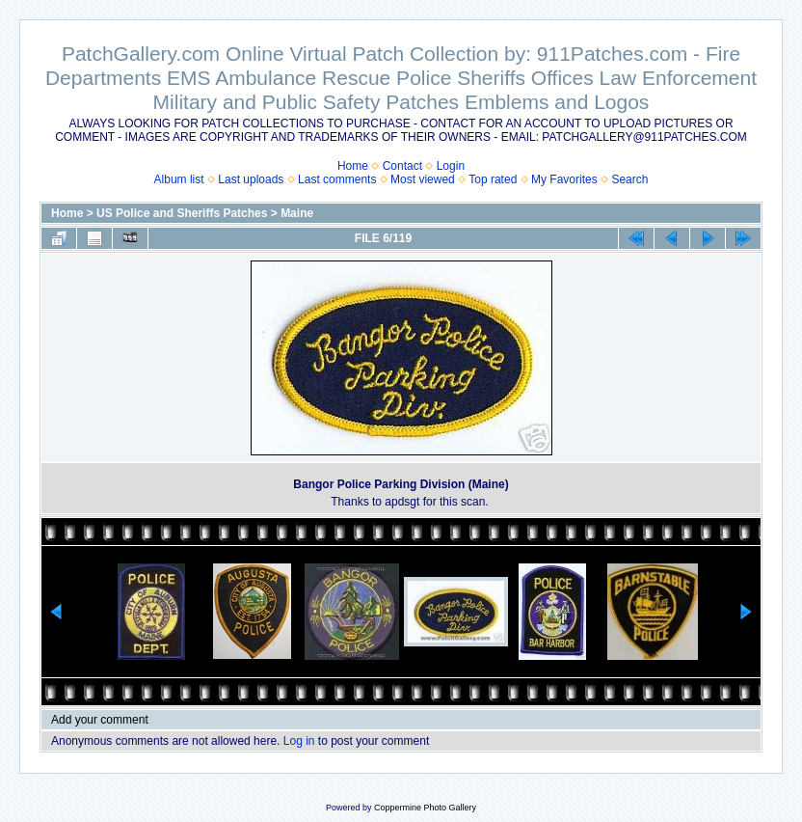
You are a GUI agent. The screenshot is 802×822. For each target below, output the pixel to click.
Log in (299, 741)
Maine (297, 213)
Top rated (492, 179)
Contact (402, 166)
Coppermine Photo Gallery (425, 807)
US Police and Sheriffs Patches (181, 213)
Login (451, 166)
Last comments (337, 179)
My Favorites (564, 179)
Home (352, 166)
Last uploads (250, 179)
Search (629, 179)
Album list (179, 179)
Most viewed (422, 179)
